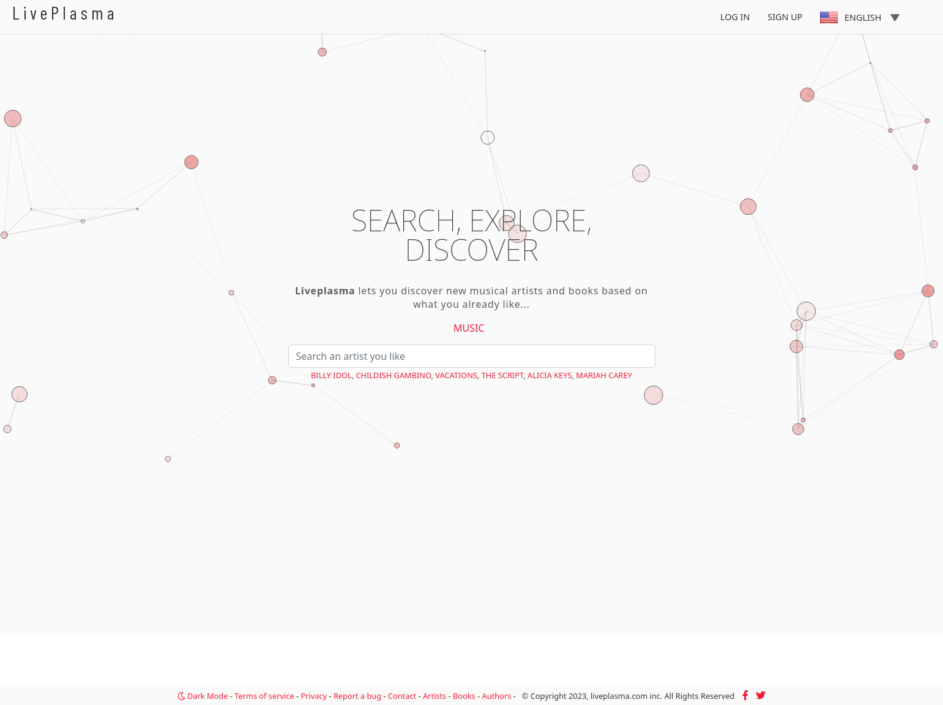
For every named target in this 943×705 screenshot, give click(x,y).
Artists (434, 695)
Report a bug (357, 695)
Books (464, 695)
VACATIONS (456, 375)
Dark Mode (202, 695)
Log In (735, 17)
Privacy (313, 695)
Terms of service (264, 695)
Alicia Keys (549, 375)
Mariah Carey (604, 375)
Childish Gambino (393, 375)
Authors (497, 695)
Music (469, 328)
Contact (402, 695)
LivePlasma (65, 12)
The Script (503, 375)
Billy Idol (331, 375)
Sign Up (784, 17)
